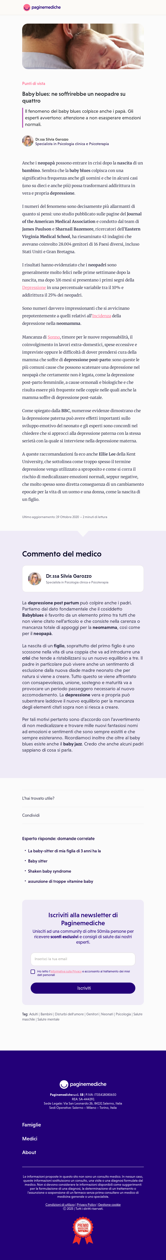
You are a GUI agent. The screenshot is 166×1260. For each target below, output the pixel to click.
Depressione (34, 287)
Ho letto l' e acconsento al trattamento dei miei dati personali (83, 973)
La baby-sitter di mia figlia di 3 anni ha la (64, 851)
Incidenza (101, 315)
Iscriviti (84, 988)
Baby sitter (37, 861)
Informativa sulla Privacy (66, 971)
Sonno (54, 337)
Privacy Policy (86, 1204)
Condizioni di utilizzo (60, 1204)
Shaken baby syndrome (49, 871)
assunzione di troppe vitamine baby (60, 881)
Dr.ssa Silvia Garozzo (51, 139)
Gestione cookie (109, 1204)
